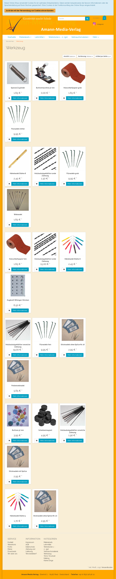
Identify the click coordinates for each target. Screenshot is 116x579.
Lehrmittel (40, 37)
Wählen (85, 56)
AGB (27, 544)
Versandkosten (106, 567)
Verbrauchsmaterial (80, 37)
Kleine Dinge (48, 560)
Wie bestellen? (31, 554)
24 (103, 56)
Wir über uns (12, 554)
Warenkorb (12, 544)
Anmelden (96, 18)
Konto (10, 547)
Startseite (12, 37)
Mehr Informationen (20, 98)
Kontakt (10, 542)
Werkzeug (47, 554)
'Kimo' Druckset (49, 556)
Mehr (96, 37)
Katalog (46, 558)
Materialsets (25, 37)
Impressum (30, 542)
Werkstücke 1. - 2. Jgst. (58, 37)
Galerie (69, 56)
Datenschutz (30, 547)
